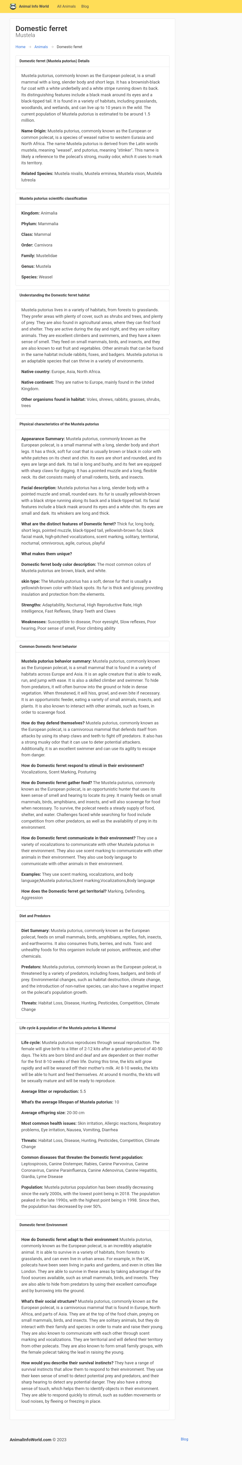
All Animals (66, 6)
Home (20, 47)
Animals (41, 47)
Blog (85, 6)
